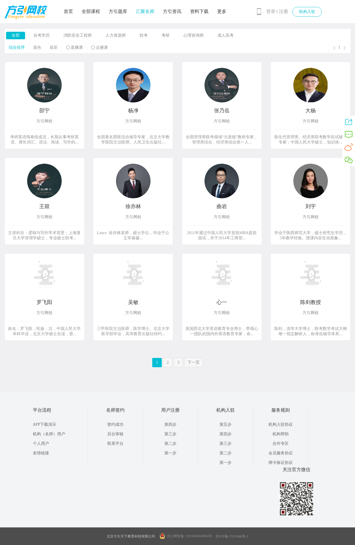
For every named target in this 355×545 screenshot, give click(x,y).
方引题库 (118, 11)
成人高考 (225, 35)
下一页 (193, 362)
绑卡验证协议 (280, 462)
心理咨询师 (193, 35)
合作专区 (281, 443)
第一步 (170, 453)
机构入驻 (307, 12)
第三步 (170, 434)
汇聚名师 (145, 11)
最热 (37, 47)
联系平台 (115, 443)
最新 (54, 47)
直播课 (74, 47)
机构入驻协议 (280, 424)
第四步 (170, 424)
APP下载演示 (45, 424)
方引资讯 (172, 11)
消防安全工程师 (77, 35)
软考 (144, 35)
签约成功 (115, 424)
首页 (68, 11)
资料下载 (199, 11)
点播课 (99, 47)
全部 (16, 35)
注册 (283, 11)
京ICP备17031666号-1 (232, 536)
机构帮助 (281, 434)
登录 (270, 11)
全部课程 (91, 11)
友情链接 (41, 453)
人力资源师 (116, 35)
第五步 (225, 424)
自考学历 (41, 35)
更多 (221, 11)
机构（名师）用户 (49, 434)
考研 (165, 35)
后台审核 (115, 434)
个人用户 (41, 443)
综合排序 (17, 47)
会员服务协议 (280, 453)
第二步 (170, 443)
